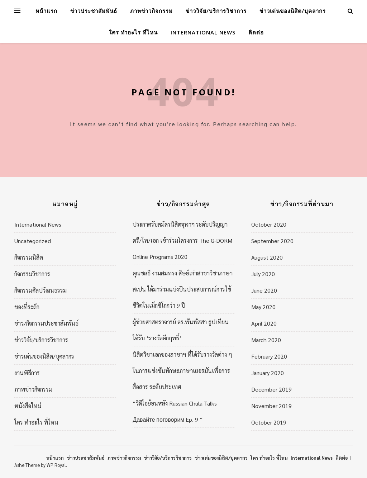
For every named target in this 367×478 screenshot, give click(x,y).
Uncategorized (32, 241)
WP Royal (56, 465)
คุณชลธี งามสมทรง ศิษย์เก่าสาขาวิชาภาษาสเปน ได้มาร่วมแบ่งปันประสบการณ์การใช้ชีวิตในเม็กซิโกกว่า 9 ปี (183, 289)
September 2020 (272, 241)
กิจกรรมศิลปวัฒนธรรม (40, 290)
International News (203, 32)
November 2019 (271, 406)
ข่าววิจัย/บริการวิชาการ (216, 10)
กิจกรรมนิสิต (28, 257)
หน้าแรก (46, 10)
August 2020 (267, 257)
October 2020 (268, 224)
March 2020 (266, 340)
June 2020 (264, 290)
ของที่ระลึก (26, 307)
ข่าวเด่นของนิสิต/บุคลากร (292, 10)
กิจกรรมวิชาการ (32, 274)
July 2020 (263, 274)
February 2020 (269, 356)
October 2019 (268, 422)
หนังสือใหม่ (27, 406)
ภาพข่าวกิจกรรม (151, 10)
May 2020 (263, 307)
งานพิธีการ (27, 373)
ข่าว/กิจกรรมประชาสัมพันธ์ (46, 323)
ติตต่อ (341, 458)
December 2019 (271, 389)
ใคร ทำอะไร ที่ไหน (133, 32)
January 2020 (267, 373)
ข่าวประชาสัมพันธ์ (93, 10)
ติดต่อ (256, 32)
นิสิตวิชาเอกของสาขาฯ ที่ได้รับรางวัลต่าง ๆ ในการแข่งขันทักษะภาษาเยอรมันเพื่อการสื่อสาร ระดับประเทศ (182, 371)
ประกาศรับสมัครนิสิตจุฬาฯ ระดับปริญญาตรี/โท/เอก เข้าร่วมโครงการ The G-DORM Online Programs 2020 (182, 240)
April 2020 (264, 323)
